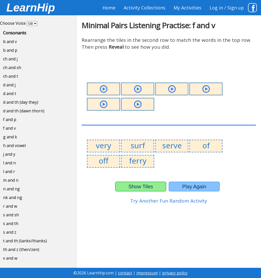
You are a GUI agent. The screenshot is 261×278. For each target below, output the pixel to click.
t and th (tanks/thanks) (25, 241)
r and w (10, 206)
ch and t (10, 76)
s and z (9, 232)
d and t (9, 93)
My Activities (187, 8)
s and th (10, 223)
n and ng (11, 189)
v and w (10, 258)
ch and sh (12, 67)
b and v (10, 41)
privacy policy (175, 273)
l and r (9, 171)
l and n (9, 163)
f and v (9, 128)
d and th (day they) (20, 102)
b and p (10, 50)
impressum (147, 273)
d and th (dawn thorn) (23, 111)
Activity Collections (144, 8)
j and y (9, 154)
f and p (9, 119)
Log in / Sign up (227, 8)
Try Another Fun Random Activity (168, 200)
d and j (9, 85)
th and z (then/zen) (21, 249)
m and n (10, 180)
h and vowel (14, 145)
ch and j (10, 59)
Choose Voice (13, 23)
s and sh (11, 215)
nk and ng (12, 197)
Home (108, 8)
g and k (10, 137)
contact (125, 273)
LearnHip (30, 7)
